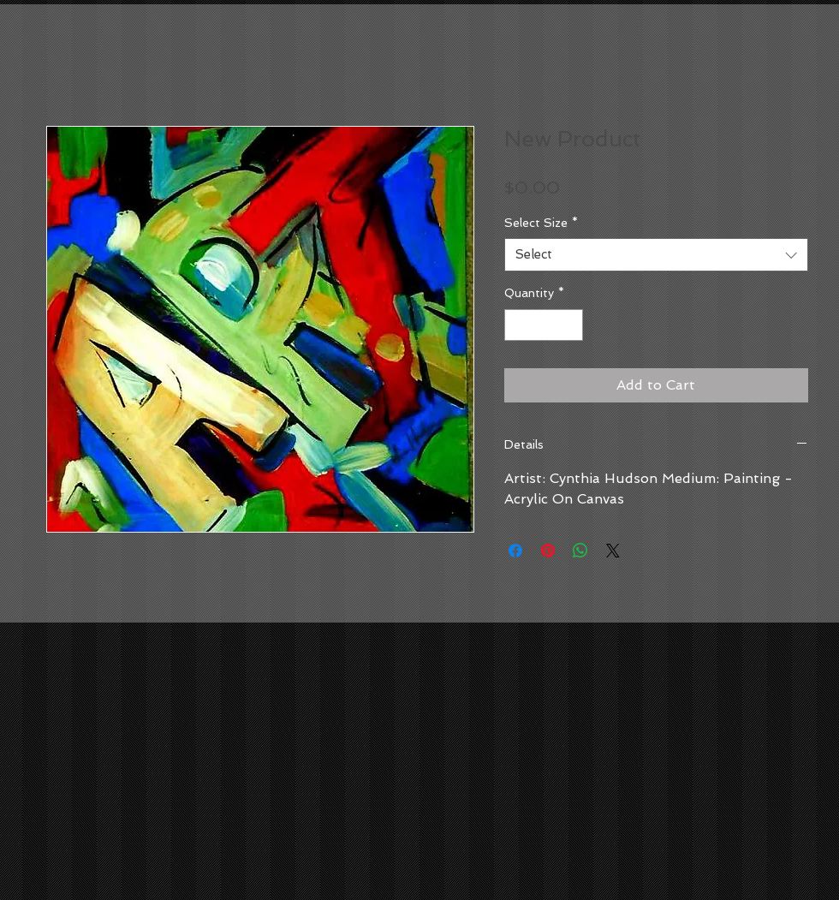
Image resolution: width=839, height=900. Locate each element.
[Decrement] (517, 325)
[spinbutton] (543, 325)
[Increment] (569, 325)
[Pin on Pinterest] (548, 550)
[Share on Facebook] (515, 550)
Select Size (541, 222)
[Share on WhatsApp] (580, 550)
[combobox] (656, 254)
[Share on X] (613, 550)
